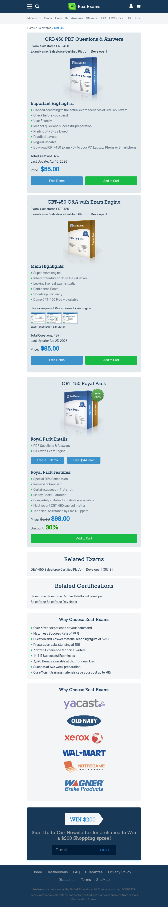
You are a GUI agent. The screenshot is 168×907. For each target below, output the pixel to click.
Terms (86, 880)
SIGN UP (106, 850)
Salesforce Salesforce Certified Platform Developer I (67, 596)
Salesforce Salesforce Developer (54, 602)
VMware (92, 18)
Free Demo (57, 181)
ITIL (129, 18)
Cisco (48, 18)
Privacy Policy (119, 872)
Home (31, 28)
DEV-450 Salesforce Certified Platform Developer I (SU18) (72, 570)
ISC (103, 18)
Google (140, 18)
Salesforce (44, 28)
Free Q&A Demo (83, 460)
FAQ (76, 872)
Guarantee (94, 872)
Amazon (77, 18)
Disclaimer (67, 880)
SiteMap (103, 880)
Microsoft (34, 18)
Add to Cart (111, 181)
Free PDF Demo (47, 460)
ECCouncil (116, 18)
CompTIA (61, 18)
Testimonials (57, 872)
